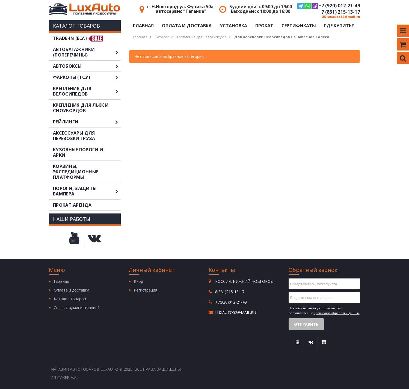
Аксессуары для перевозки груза (74, 135)
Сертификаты (298, 26)
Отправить (306, 324)
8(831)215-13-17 (229, 291)
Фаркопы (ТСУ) (87, 77)
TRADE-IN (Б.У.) (70, 38)
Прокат (264, 26)
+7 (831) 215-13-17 (339, 12)
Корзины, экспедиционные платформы (75, 171)
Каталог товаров (70, 298)
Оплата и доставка (187, 26)
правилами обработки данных (337, 313)
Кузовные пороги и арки (78, 152)
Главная (143, 26)
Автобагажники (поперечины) (87, 52)
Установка (233, 26)
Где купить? (339, 26)
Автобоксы (87, 66)
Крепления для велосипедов (87, 91)
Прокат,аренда (72, 205)
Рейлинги (87, 122)
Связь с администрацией (77, 307)
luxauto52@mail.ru (341, 16)
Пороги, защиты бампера (87, 191)
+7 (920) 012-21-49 (328, 6)
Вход (138, 281)
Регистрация (145, 290)
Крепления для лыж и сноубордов (81, 108)
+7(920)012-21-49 (231, 302)
